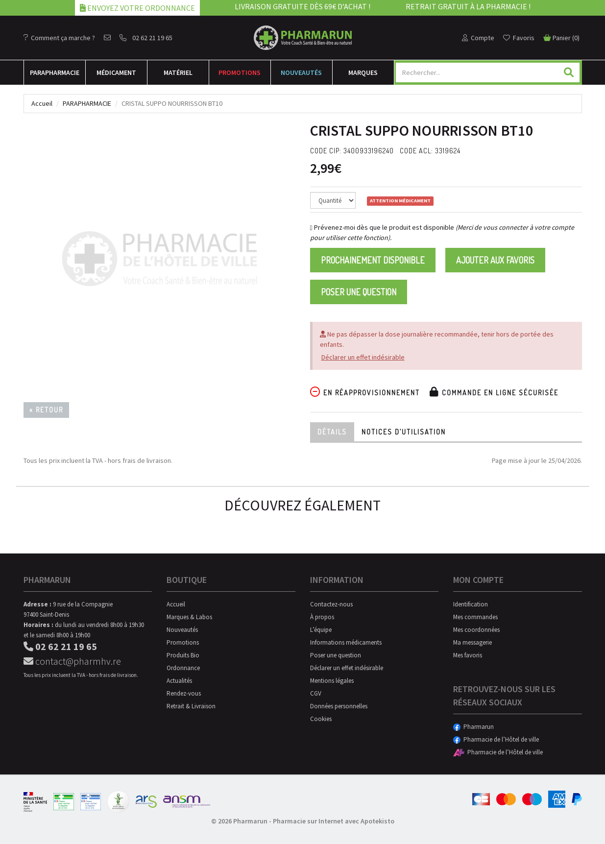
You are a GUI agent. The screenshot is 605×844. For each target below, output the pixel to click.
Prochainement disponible (373, 260)
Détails (332, 432)
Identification (470, 604)
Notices (404, 432)
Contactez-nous (331, 604)
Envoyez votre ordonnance (137, 8)
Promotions (239, 72)
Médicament (116, 72)
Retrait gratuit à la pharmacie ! (468, 6)
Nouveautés (301, 72)
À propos (322, 617)
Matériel (178, 72)
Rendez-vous (184, 693)
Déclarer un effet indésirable (363, 357)
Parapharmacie (87, 103)
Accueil (41, 103)
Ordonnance (183, 668)
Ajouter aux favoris (495, 260)
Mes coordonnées (476, 630)
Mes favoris (467, 655)
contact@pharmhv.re (72, 661)
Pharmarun (473, 727)
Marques (363, 72)
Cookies (321, 719)
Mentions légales (332, 680)
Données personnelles (338, 706)
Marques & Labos (189, 617)
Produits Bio (183, 655)
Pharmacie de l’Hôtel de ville (496, 739)
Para (54, 72)
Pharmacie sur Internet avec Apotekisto (333, 821)
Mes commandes (475, 617)
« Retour (46, 410)
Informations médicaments (346, 642)
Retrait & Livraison (191, 706)
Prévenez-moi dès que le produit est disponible (382, 227)
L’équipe (321, 630)
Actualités (179, 680)
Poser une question (358, 292)
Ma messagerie (472, 642)
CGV (315, 693)
